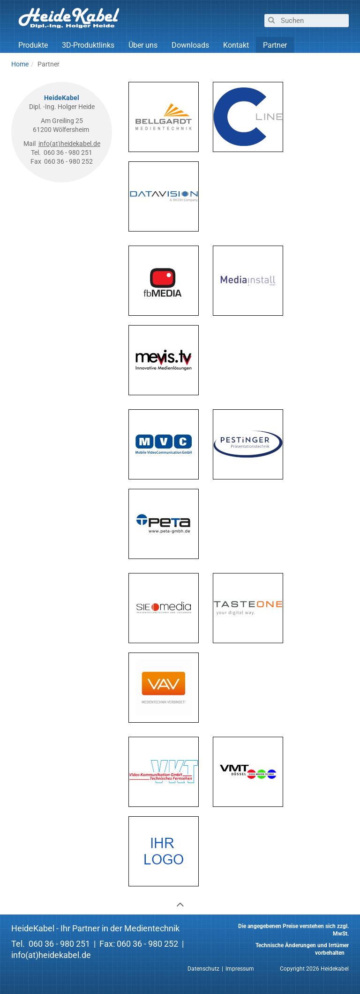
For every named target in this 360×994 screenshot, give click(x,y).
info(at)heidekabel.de (69, 143)
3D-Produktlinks (88, 45)
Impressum (239, 968)
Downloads (190, 45)
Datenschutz (203, 968)
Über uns (143, 45)
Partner (275, 45)
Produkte (33, 45)
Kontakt (236, 45)
